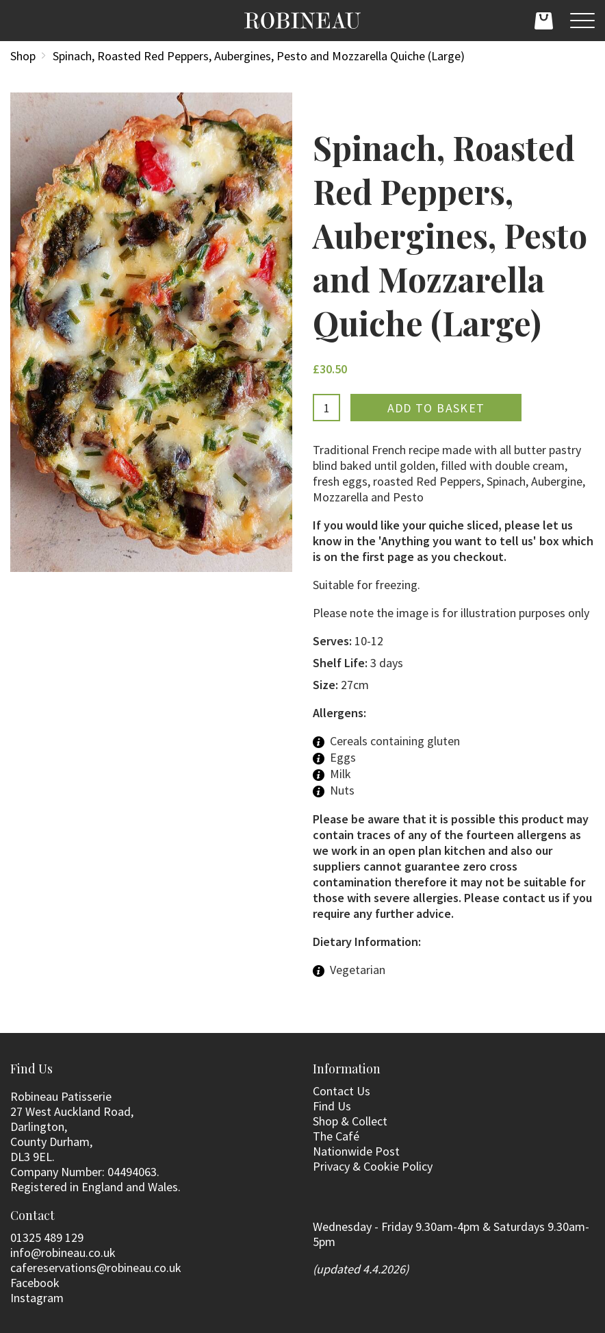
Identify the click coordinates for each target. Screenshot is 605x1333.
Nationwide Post (356, 1151)
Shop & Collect (350, 1121)
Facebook (35, 1283)
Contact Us (341, 1091)
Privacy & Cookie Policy (373, 1166)
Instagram (37, 1298)
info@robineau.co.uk (63, 1252)
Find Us (332, 1106)
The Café (336, 1136)
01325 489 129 (46, 1237)
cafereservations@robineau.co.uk (95, 1267)
